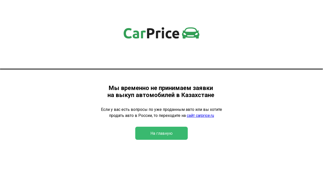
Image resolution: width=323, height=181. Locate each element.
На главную (161, 133)
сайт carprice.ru (200, 115)
